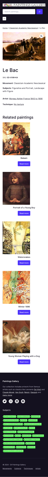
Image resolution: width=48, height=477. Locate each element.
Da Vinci (37, 389)
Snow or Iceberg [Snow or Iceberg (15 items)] (24, 416)
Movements (7, 469)
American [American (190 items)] (21, 447)
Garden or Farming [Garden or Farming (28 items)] (21, 428)
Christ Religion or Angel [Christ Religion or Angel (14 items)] (32, 439)
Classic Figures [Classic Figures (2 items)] (38, 435)
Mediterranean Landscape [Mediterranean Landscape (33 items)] (32, 424)
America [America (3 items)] (31, 447)
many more (7, 395)
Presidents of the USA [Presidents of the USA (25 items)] (11, 420)
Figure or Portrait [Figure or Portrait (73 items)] (10, 431)
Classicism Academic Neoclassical (23, 28)
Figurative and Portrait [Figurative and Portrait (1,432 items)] (26, 431)
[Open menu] (4, 18)
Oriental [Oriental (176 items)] (33, 420)
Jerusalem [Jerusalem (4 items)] (8, 428)
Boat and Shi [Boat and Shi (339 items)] (9, 447)
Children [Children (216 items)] (30, 443)
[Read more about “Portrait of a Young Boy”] (24, 213)
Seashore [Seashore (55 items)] (35, 416)
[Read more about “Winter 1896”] (24, 312)
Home (5, 28)
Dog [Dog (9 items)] (18, 435)
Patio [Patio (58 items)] (23, 420)
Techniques (28, 469)
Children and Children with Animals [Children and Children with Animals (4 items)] (14, 443)
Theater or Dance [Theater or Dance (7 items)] (10, 416)
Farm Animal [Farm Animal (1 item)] (8, 435)
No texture (19, 104)
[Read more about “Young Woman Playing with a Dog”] (24, 361)
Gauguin (33, 392)
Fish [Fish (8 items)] (32, 428)
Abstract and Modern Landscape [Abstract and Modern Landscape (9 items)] (13, 451)
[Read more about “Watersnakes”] (24, 262)
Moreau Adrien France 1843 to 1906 (26, 98)
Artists (38, 469)
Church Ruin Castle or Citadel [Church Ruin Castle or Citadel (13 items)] (13, 439)
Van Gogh (19, 392)
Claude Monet (8, 392)
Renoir (26, 392)
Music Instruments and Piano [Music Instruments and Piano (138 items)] (13, 424)
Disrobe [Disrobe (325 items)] (26, 435)
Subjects (17, 469)
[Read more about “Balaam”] (24, 163)
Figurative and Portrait (22, 88)
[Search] (39, 11)
